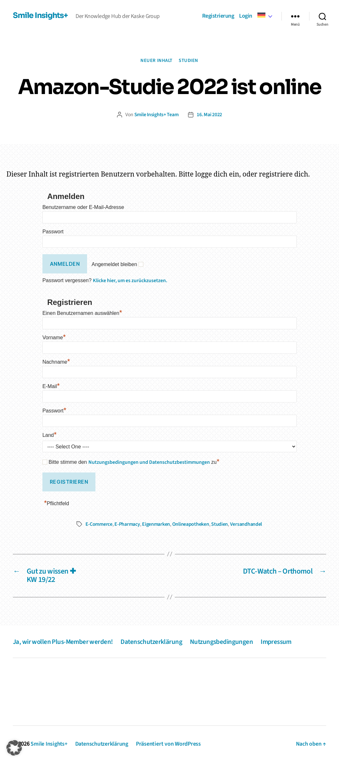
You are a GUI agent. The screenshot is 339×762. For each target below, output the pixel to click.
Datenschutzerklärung (153, 641)
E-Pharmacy (127, 523)
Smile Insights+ (41, 16)
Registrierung (218, 16)
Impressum (279, 641)
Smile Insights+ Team (156, 114)
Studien (189, 61)
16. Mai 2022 (209, 114)
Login (245, 16)
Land (49, 434)
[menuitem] (264, 15)
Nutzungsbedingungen (223, 641)
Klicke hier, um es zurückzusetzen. (130, 280)
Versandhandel (246, 523)
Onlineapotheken (190, 523)
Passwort (53, 231)
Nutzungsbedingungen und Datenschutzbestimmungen (149, 461)
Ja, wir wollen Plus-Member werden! (63, 641)
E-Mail (51, 386)
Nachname (56, 361)
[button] (14, 748)
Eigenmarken (156, 523)
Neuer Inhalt (156, 61)
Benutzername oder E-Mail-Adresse (83, 207)
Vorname (54, 337)
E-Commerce (98, 523)
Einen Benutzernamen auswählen (82, 313)
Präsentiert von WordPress (169, 744)
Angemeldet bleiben (114, 264)
